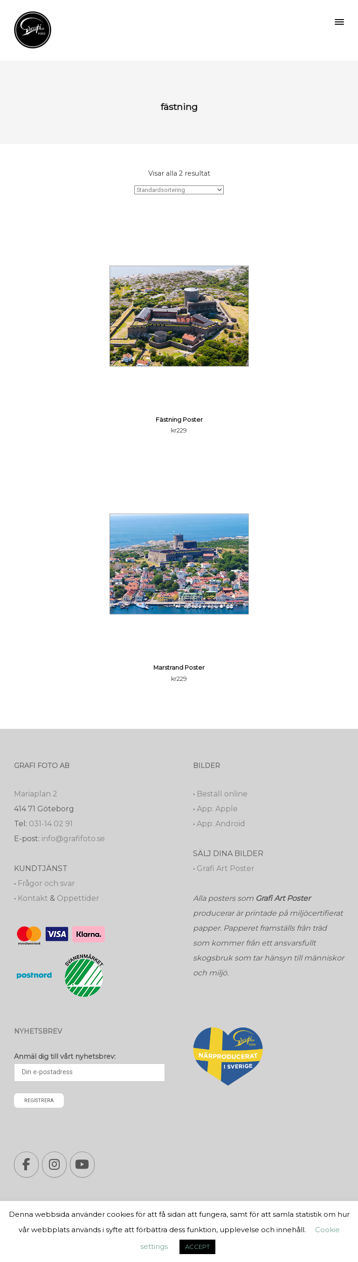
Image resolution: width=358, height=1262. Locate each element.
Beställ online (222, 793)
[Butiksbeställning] (179, 189)
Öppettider (78, 898)
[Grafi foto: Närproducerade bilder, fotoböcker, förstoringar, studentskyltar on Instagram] (54, 1165)
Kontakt (33, 898)
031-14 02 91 (51, 823)
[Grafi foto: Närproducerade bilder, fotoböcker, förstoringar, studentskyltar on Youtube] (82, 1165)
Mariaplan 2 (35, 793)
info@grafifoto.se (73, 838)
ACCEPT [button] (197, 1246)
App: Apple (217, 808)
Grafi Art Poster (226, 868)
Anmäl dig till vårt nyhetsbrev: (65, 1056)
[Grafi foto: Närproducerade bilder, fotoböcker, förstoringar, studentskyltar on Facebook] (26, 1165)
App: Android (221, 823)
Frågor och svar (46, 883)
